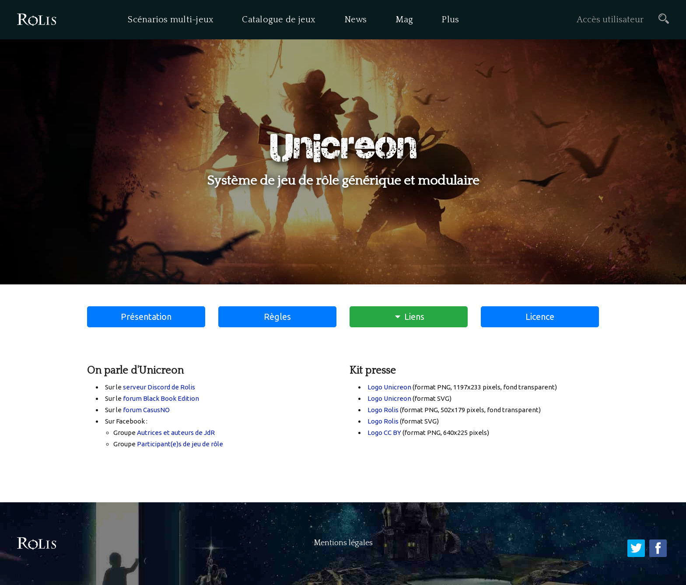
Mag (404, 20)
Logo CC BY (384, 432)
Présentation (146, 317)
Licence (539, 317)
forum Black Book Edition (161, 398)
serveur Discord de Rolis (159, 387)
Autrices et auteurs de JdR (176, 432)
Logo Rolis (383, 409)
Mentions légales (343, 543)
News (355, 20)
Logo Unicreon (389, 387)
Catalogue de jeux (278, 20)
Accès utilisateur (610, 20)
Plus (450, 20)
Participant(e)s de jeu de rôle (180, 444)
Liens (408, 317)
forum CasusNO (146, 409)
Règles (277, 317)
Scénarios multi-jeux (171, 20)
